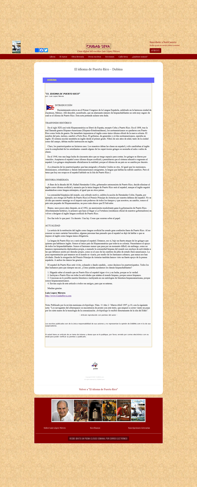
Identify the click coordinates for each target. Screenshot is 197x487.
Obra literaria (77, 56)
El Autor (63, 56)
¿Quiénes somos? (139, 56)
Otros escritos (94, 56)
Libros (52, 56)
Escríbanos (95, 427)
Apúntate (155, 50)
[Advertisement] (98, 20)
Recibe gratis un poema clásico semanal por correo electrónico (98, 438)
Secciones (109, 56)
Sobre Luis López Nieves (55, 427)
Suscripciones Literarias (139, 427)
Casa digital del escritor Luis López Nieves (98, 51)
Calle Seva (123, 56)
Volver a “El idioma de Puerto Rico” (98, 389)
